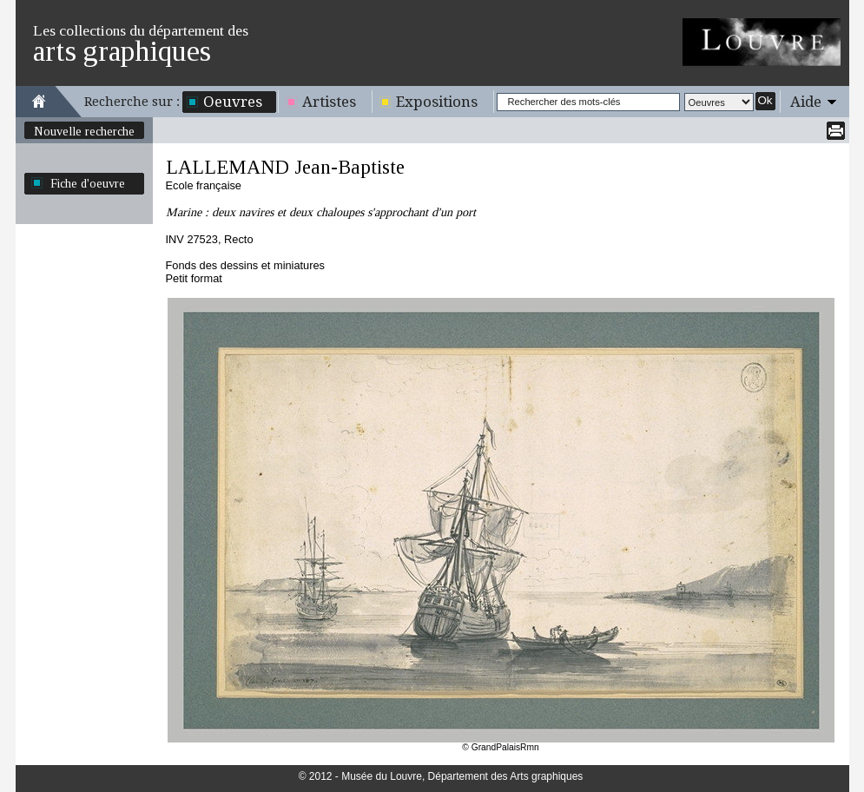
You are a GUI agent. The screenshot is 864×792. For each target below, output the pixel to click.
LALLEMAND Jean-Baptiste (285, 167)
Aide (805, 101)
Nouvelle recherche (84, 131)
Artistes (329, 101)
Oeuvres (232, 101)
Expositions (437, 101)
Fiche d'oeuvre (87, 183)
